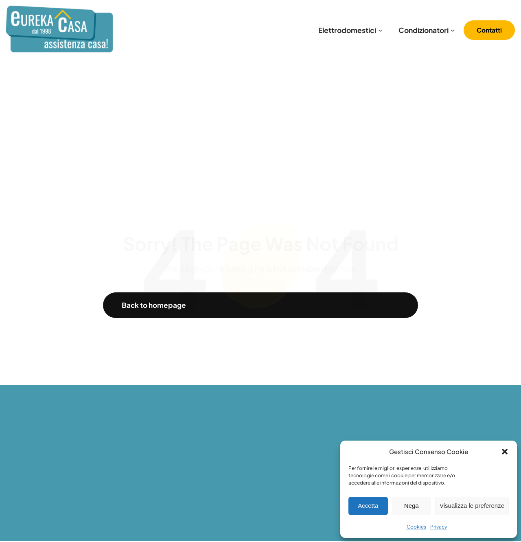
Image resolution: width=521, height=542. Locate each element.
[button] (505, 452)
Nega (411, 505)
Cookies (416, 527)
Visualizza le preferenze (472, 505)
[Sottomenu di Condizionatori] (453, 30)
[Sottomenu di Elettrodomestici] (380, 30)
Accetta (368, 505)
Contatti (489, 30)
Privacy (438, 527)
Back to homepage (154, 305)
